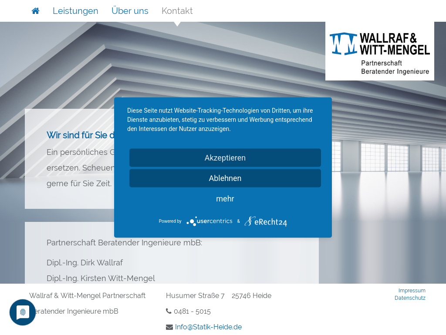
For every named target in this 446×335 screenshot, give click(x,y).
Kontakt (177, 11)
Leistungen (75, 11)
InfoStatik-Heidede (208, 327)
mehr (225, 198)
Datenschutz (410, 298)
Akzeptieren (225, 157)
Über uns (130, 11)
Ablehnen (225, 178)
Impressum (412, 291)
